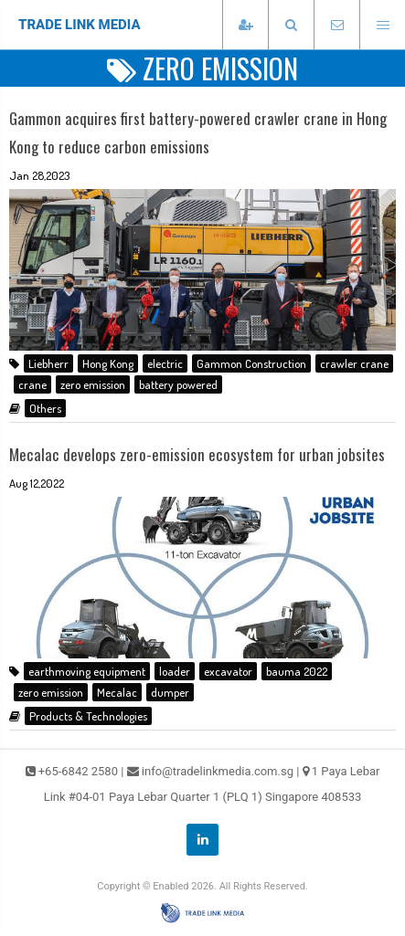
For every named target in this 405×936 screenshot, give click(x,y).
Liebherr (48, 363)
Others (45, 408)
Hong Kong (107, 363)
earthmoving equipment (86, 671)
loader (174, 671)
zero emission (92, 384)
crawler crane (354, 363)
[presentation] (291, 25)
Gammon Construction (251, 363)
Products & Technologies (88, 716)
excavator (228, 671)
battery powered (178, 384)
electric (165, 363)
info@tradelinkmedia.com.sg (217, 771)
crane (32, 384)
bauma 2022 (296, 671)
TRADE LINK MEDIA (79, 24)
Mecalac (117, 692)
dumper (170, 692)
